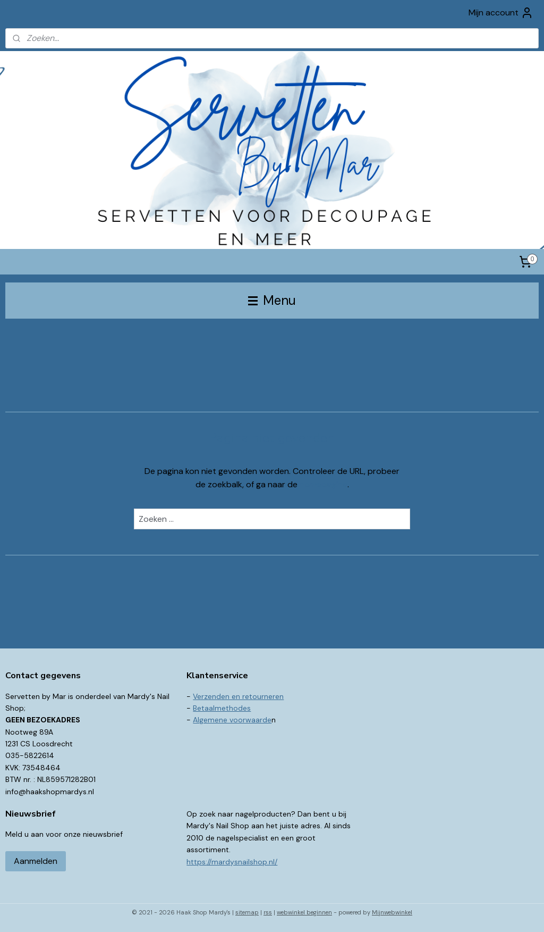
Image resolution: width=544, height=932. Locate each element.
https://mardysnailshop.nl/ (231, 862)
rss (268, 912)
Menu (272, 300)
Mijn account (501, 12)
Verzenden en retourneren (238, 696)
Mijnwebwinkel (392, 912)
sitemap (247, 912)
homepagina (323, 484)
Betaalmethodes (222, 708)
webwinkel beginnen (304, 912)
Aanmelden (35, 861)
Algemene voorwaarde (232, 720)
